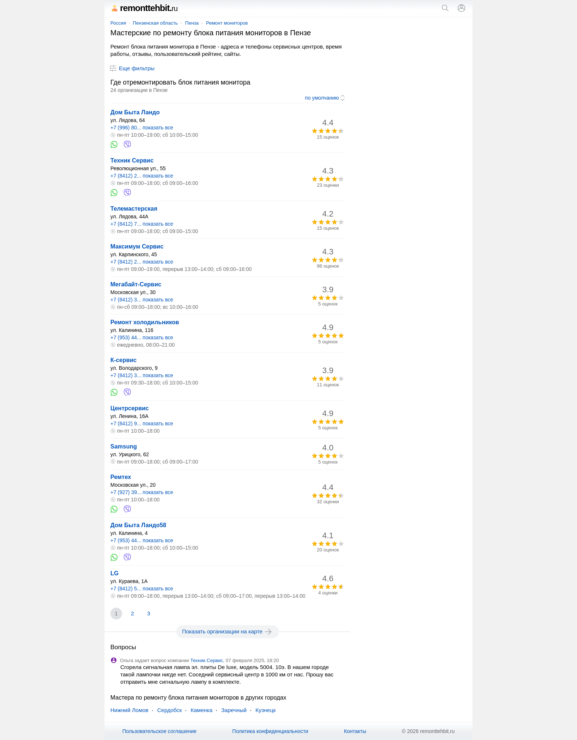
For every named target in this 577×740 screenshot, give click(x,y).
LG (114, 573)
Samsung (123, 446)
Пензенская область (155, 23)
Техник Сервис (131, 160)
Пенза (192, 23)
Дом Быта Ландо (135, 112)
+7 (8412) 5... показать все (141, 588)
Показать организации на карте (227, 631)
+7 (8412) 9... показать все (141, 423)
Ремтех (120, 477)
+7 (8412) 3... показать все (141, 300)
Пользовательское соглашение (159, 731)
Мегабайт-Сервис (135, 284)
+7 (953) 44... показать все (141, 337)
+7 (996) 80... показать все (141, 128)
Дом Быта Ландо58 (138, 525)
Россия (118, 23)
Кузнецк (265, 710)
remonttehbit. (143, 8)
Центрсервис (129, 408)
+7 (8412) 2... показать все (141, 176)
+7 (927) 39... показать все (141, 492)
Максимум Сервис (136, 246)
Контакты (355, 731)
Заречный (234, 710)
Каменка (201, 710)
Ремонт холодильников (144, 322)
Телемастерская (133, 208)
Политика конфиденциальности (270, 731)
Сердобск (169, 710)
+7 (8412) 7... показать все (141, 224)
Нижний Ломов (129, 710)
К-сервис (123, 360)
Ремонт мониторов (227, 23)
